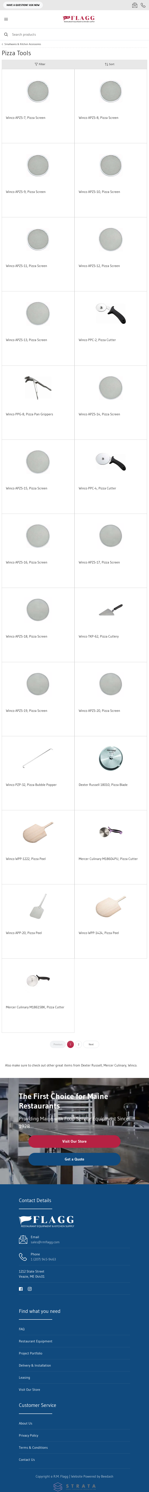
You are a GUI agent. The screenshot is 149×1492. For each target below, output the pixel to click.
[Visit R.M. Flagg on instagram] (30, 1288)
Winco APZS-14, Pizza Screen (99, 414)
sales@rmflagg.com (45, 1242)
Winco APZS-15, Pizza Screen (26, 488)
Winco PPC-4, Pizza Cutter (97, 488)
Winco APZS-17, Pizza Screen (99, 562)
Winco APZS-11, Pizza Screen (26, 266)
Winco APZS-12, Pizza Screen (99, 266)
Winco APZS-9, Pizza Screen (26, 192)
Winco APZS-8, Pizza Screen (98, 117)
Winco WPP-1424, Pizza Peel (99, 933)
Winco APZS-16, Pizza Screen (26, 562)
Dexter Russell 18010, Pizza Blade (103, 785)
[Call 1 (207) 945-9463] (143, 5)
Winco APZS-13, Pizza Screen (26, 340)
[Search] (74, 34)
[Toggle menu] (6, 19)
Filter (40, 64)
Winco (132, 1065)
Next (91, 1044)
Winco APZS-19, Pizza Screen (26, 710)
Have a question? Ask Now (23, 5)
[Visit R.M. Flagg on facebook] (21, 1288)
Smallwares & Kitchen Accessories (22, 44)
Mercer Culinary (115, 1065)
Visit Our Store (74, 1141)
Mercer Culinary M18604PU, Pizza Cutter (108, 859)
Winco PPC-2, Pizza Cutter (97, 340)
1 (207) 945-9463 (43, 1259)
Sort (109, 64)
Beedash (107, 1476)
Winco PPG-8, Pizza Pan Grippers (29, 414)
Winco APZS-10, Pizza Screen (99, 192)
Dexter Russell (91, 1065)
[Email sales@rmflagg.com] (134, 5)
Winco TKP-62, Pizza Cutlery (99, 636)
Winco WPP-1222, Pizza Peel (26, 859)
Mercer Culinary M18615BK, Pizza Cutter (35, 1007)
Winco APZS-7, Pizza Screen (25, 117)
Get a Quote (74, 1159)
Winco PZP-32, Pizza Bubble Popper (31, 785)
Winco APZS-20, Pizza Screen (99, 710)
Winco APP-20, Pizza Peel (24, 933)
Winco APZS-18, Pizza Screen (26, 636)
